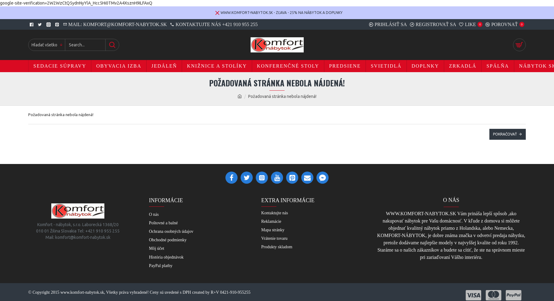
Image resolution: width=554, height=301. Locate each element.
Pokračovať (505, 134)
